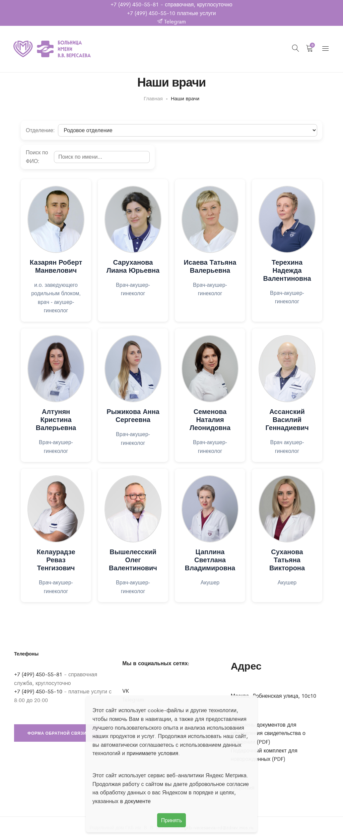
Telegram (171, 21)
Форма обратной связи (56, 734)
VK (125, 692)
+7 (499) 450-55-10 (151, 13)
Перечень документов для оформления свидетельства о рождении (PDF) (268, 734)
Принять (171, 820)
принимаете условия (152, 753)
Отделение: (40, 132)
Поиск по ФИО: (37, 158)
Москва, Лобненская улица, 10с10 (274, 697)
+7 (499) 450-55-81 (135, 4)
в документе (135, 801)
